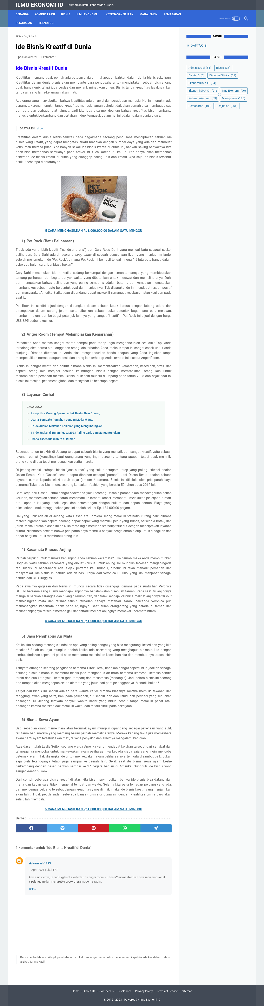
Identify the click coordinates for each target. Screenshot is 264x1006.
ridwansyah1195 (40, 863)
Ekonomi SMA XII (203, 90)
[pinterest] (93, 828)
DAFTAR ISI (199, 45)
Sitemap (187, 991)
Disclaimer (124, 991)
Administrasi (45, 14)
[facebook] (31, 828)
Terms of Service (167, 991)
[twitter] (62, 828)
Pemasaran (172, 14)
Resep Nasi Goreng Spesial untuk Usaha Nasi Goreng (65, 413)
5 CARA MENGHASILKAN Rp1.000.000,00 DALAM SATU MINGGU (93, 231)
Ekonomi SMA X (222, 75)
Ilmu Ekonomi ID (39, 4)
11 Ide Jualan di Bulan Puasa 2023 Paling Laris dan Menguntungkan (75, 432)
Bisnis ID (196, 75)
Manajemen (148, 14)
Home (75, 991)
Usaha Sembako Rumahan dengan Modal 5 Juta (62, 419)
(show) (40, 128)
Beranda (22, 14)
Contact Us (106, 991)
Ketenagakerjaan (119, 14)
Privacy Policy (144, 991)
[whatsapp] (124, 828)
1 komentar (48, 57)
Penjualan (24, 23)
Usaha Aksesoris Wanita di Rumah (53, 439)
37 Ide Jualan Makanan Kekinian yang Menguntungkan (67, 426)
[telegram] (156, 828)
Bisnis (65, 14)
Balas (32, 889)
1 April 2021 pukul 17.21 (44, 869)
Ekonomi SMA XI (202, 83)
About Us (89, 991)
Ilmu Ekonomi (87, 14)
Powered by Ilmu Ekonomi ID (142, 999)
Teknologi (46, 23)
